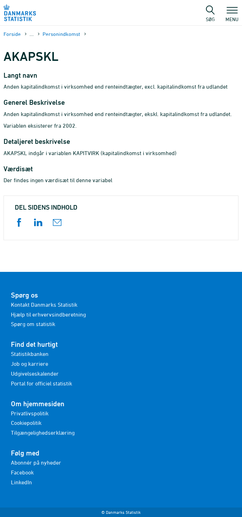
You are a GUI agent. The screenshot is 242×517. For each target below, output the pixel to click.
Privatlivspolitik (30, 413)
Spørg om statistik (33, 324)
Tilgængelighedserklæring (43, 432)
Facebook (22, 472)
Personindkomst (61, 34)
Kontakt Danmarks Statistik (44, 304)
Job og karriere (29, 363)
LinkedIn (21, 482)
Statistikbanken (30, 354)
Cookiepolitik (26, 423)
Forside (12, 34)
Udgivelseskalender (35, 373)
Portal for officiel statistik (41, 383)
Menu (231, 16)
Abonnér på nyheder (36, 462)
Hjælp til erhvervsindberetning (48, 314)
